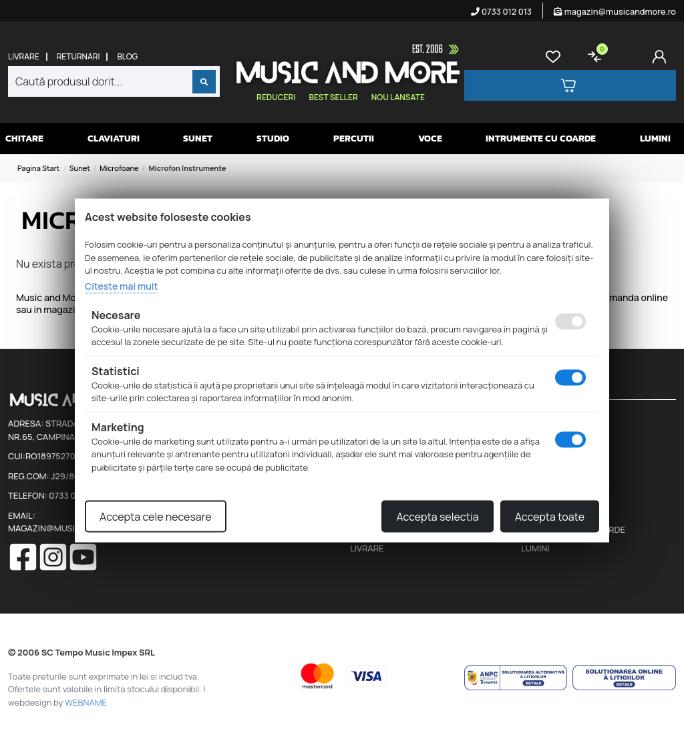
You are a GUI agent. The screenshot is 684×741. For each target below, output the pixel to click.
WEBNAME (86, 702)
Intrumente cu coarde (541, 139)
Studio (272, 139)
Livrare (23, 57)
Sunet (197, 139)
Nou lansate (398, 97)
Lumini (655, 139)
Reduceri (275, 97)
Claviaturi (114, 139)
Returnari (78, 57)
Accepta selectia (437, 516)
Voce (430, 139)
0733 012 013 (501, 11)
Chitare (24, 139)
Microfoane (119, 168)
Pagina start (38, 168)
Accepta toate (549, 516)
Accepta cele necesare (156, 516)
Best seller (333, 97)
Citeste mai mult (121, 285)
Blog (127, 57)
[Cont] (662, 57)
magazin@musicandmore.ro (615, 11)
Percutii (353, 139)
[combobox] (114, 81)
